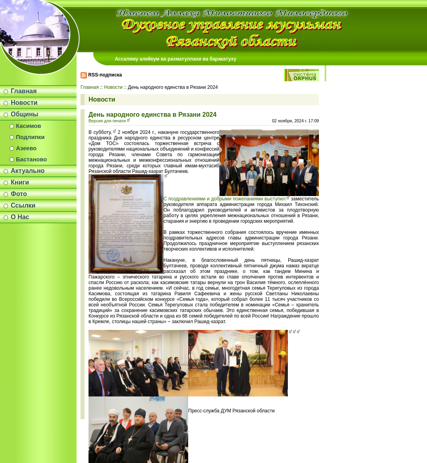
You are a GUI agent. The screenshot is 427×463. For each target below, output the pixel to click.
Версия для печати (107, 120)
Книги (20, 182)
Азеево (26, 148)
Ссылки (23, 205)
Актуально (28, 170)
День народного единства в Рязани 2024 (152, 114)
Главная (24, 91)
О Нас (20, 217)
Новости (24, 102)
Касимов (28, 126)
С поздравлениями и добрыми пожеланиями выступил (224, 199)
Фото (19, 193)
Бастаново (31, 159)
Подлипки (30, 137)
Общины (24, 114)
